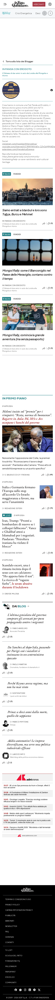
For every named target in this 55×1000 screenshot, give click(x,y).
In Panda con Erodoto (13, 221)
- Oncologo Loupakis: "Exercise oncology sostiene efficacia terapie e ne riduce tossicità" (25, 800)
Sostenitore (17, 693)
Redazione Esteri (12, 508)
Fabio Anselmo (18, 628)
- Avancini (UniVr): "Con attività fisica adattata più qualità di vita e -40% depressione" (25, 807)
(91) (50, 508)
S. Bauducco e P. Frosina (15, 475)
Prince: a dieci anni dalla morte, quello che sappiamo (27, 714)
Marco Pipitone (19, 722)
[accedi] (50, 4)
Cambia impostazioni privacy (19, 910)
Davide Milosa (10, 594)
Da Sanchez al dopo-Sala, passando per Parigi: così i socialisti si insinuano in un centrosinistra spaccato (28, 652)
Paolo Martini (18, 664)
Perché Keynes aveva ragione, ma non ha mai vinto (27, 685)
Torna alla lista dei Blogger (17, 61)
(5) (9, 637)
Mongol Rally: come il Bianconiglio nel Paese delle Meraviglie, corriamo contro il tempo (27, 274)
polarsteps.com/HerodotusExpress (18, 149)
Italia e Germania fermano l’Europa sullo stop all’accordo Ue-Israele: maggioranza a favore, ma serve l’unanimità (18, 494)
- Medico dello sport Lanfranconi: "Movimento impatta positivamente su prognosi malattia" (27, 814)
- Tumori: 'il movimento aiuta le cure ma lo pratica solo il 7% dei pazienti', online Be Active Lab (27, 821)
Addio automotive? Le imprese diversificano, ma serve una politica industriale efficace (28, 744)
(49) (50, 475)
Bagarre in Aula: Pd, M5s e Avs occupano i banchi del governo (22, 420)
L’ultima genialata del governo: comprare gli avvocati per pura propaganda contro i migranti (26, 618)
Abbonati (39, 4)
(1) (9, 763)
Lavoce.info (17, 754)
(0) (50, 223)
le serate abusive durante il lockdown (17, 585)
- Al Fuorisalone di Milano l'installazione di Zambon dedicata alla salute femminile (26, 794)
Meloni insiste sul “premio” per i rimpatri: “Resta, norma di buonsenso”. (27, 413)
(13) (50, 594)
